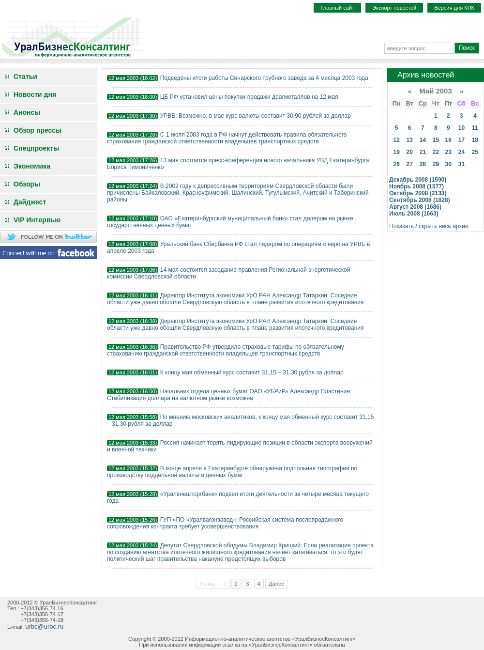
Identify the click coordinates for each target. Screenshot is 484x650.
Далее (276, 584)
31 (461, 164)
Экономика (32, 166)
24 (461, 152)
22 (436, 152)
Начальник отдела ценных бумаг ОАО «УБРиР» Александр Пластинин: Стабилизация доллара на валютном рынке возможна (229, 395)
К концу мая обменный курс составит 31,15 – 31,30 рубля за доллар (252, 372)
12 (396, 140)
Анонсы (27, 112)
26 (396, 164)
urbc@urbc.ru (44, 626)
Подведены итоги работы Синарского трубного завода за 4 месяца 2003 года (264, 78)
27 (409, 164)
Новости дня (35, 94)
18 (475, 140)
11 (475, 127)
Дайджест (30, 202)
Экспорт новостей (394, 8)
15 (436, 140)
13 (409, 140)
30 (448, 164)
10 (461, 127)
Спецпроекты (36, 148)
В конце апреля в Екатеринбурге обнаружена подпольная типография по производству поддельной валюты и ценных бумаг (232, 472)
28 (423, 164)
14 (423, 140)
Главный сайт (337, 8)
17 (461, 140)
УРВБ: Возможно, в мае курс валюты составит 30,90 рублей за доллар (255, 115)
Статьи (25, 76)
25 (475, 152)
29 (436, 164)
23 (448, 152)
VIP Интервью (37, 220)
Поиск (467, 48)
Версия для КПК (454, 8)
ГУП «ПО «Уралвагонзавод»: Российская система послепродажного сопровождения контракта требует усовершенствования (225, 523)
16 (448, 140)
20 (409, 152)
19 (396, 152)
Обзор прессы (37, 130)
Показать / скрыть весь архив (428, 226)
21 (423, 152)
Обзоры (27, 184)
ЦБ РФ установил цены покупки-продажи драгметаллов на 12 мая (249, 96)
